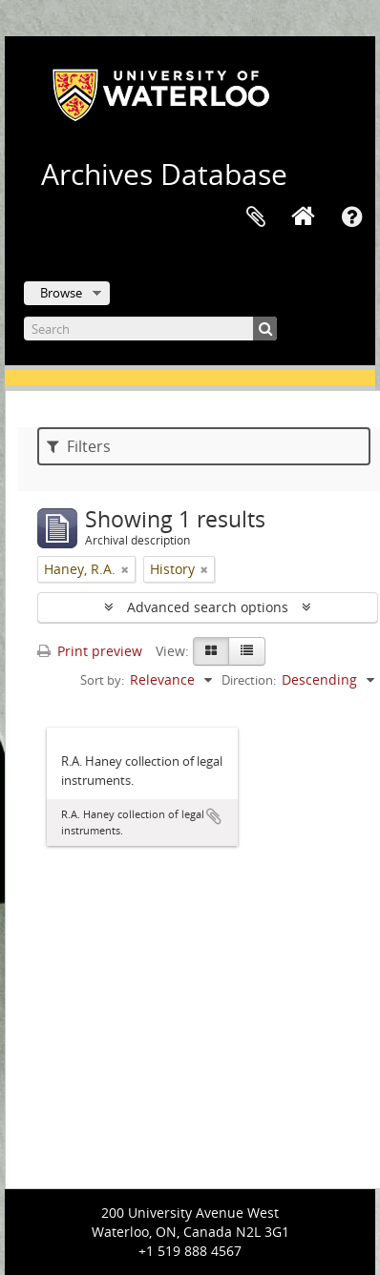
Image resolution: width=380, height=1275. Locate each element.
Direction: (249, 680)
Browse (61, 292)
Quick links (351, 217)
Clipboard (256, 217)
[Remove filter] (125, 569)
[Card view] (211, 651)
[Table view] (246, 651)
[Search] (150, 328)
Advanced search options (207, 607)
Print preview (89, 651)
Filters (79, 446)
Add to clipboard (213, 816)
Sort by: (102, 680)
